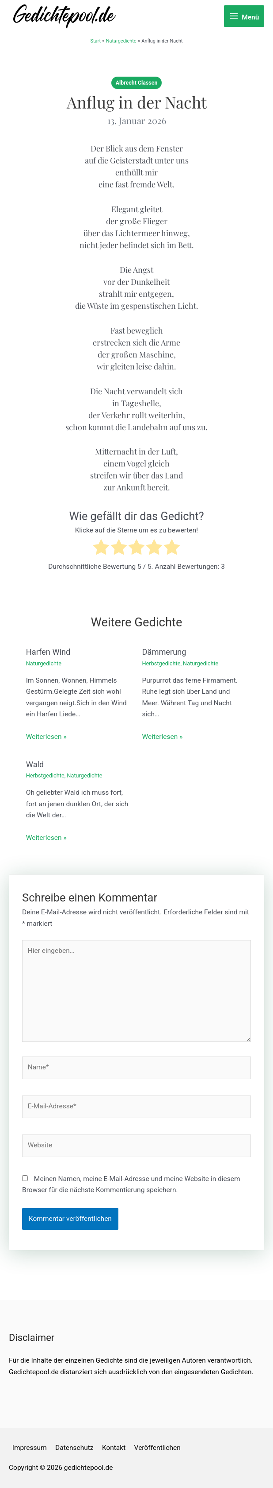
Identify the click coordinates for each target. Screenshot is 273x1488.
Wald (35, 764)
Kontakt (113, 1448)
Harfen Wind (48, 652)
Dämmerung (164, 652)
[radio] (101, 549)
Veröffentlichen (157, 1448)
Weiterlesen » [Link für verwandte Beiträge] (46, 737)
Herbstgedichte (161, 663)
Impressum (29, 1448)
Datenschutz (74, 1448)
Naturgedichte (43, 663)
